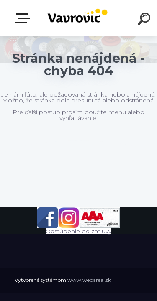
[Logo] (77, 18)
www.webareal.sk (89, 280)
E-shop (24, 18)
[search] (145, 20)
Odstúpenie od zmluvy (78, 231)
